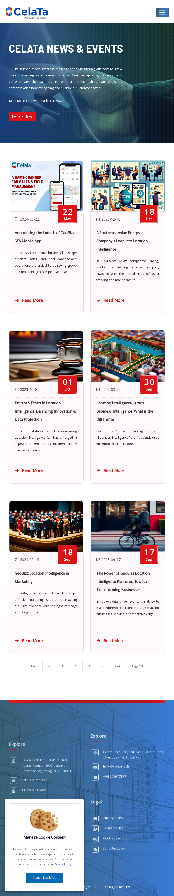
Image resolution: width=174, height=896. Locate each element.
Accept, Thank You (44, 878)
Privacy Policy (63, 864)
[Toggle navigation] (162, 12)
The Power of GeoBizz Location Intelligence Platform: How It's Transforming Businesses (123, 581)
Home (16, 116)
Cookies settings (116, 878)
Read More (29, 300)
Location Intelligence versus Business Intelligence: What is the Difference (124, 411)
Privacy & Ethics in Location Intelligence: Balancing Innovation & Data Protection (45, 411)
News (28, 116)
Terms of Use (113, 868)
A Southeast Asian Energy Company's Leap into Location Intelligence (122, 241)
